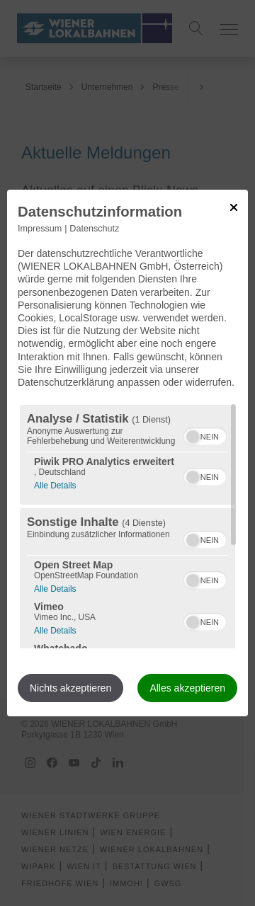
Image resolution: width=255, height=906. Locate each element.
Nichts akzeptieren (70, 688)
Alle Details (55, 484)
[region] (127, 526)
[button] (192, 436)
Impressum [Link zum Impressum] (40, 229)
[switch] (205, 434)
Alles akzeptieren (187, 688)
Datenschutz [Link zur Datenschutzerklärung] (94, 229)
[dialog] (127, 453)
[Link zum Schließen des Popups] (233, 207)
